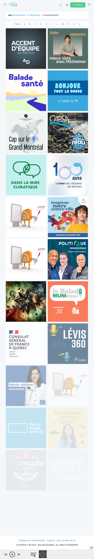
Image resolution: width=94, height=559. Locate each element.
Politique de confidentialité (32, 540)
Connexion (78, 5)
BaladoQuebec (18, 15)
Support (51, 540)
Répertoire (35, 15)
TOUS (17, 24)
